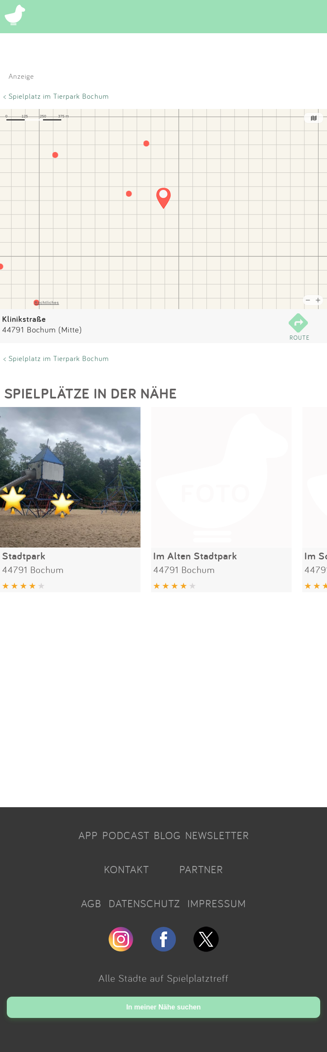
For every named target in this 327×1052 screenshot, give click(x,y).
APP (88, 835)
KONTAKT (126, 869)
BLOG (167, 835)
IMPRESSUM (216, 903)
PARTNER (201, 869)
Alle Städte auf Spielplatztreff (163, 978)
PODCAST (125, 835)
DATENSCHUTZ (144, 903)
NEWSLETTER (217, 835)
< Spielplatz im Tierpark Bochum (56, 96)
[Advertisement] (163, 696)
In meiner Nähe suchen (163, 1007)
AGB (91, 903)
